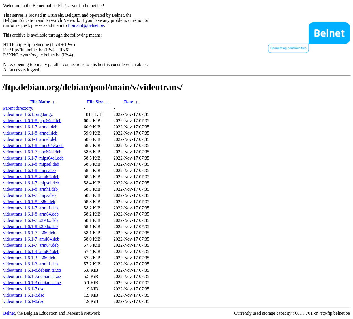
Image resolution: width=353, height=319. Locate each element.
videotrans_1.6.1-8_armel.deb (30, 133)
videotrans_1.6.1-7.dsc (23, 288)
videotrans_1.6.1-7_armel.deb (30, 126)
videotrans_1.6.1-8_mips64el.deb (33, 145)
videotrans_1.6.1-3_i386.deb (29, 257)
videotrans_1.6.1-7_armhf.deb (30, 207)
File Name (40, 101)
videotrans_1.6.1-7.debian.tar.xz (32, 276)
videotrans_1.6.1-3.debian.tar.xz (32, 282)
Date (128, 101)
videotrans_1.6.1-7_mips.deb (29, 195)
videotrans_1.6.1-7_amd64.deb (31, 239)
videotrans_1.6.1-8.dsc (23, 301)
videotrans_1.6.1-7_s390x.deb (30, 220)
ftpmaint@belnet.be (86, 25)
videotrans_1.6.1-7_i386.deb (29, 232)
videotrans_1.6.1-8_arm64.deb (31, 214)
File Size (95, 101)
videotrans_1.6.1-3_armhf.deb (30, 263)
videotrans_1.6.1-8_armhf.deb (30, 189)
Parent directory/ (18, 108)
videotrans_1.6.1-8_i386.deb (29, 201)
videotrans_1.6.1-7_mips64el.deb (33, 158)
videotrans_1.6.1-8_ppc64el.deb (32, 120)
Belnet (9, 313)
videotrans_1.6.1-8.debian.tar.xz (32, 270)
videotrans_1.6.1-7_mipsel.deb (31, 182)
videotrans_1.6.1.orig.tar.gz (28, 114)
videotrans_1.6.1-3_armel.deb (30, 139)
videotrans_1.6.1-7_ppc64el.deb (32, 151)
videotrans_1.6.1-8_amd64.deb (31, 176)
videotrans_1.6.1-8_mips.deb (29, 170)
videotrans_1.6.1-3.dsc (23, 295)
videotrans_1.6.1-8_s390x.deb (30, 226)
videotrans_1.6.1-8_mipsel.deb (31, 164)
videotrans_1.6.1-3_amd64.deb (31, 251)
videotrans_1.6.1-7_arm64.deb (31, 245)
